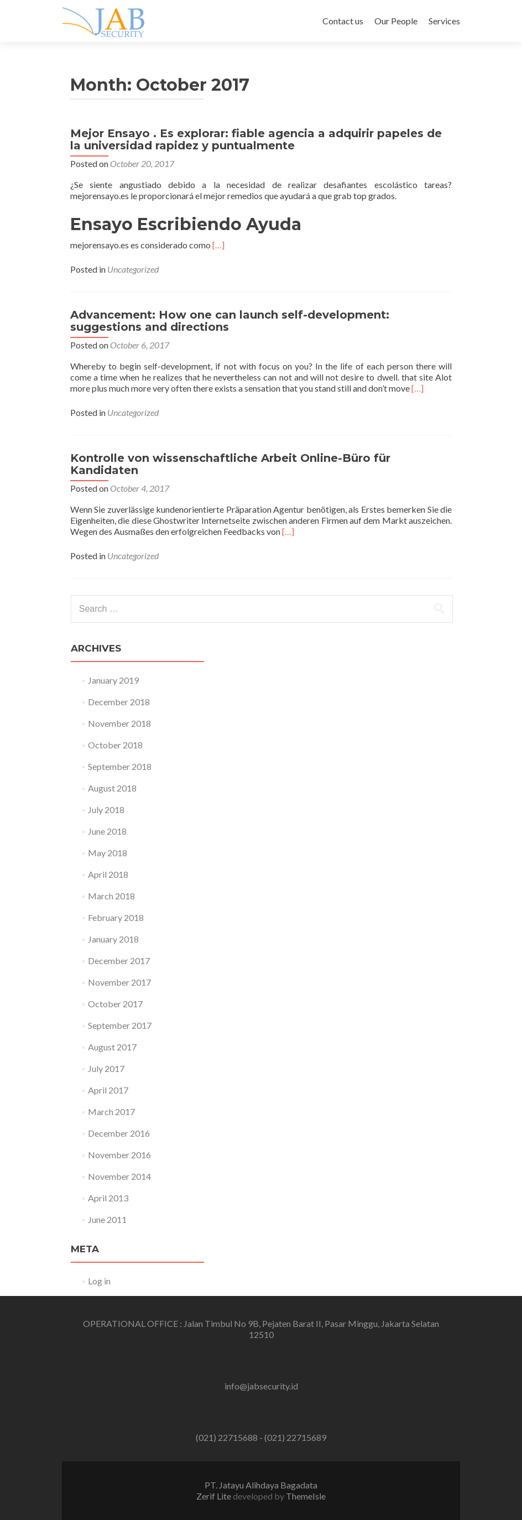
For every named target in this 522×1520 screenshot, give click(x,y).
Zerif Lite (214, 1496)
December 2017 (119, 960)
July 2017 (106, 1068)
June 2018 (107, 831)
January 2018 (113, 939)
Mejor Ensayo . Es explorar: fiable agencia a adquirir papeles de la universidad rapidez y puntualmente (256, 139)
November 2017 (119, 982)
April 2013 (108, 1198)
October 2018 (115, 745)
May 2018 (107, 852)
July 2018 (106, 809)
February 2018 (116, 917)
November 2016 (119, 1154)
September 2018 (120, 766)
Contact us (342, 20)
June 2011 (107, 1219)
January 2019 (113, 680)
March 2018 (111, 896)
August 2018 (112, 788)
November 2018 (119, 723)
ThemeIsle (306, 1496)
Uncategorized (133, 269)
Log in (99, 1281)
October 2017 (115, 1003)
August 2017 (112, 1047)
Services (444, 20)
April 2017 (108, 1090)
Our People (395, 20)
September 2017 (120, 1025)
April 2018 (108, 874)
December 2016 (119, 1133)
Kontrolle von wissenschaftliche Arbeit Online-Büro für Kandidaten (230, 464)
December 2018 (119, 701)
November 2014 (119, 1176)
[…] (218, 245)
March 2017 (111, 1111)
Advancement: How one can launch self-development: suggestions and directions (229, 321)
